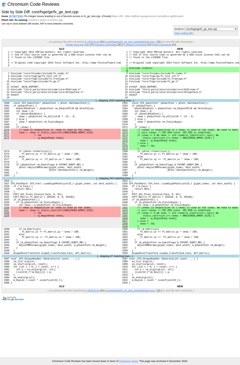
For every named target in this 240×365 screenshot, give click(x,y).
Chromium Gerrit (128, 361)
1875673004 (16, 16)
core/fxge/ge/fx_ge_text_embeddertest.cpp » (131, 41)
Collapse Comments (135, 44)
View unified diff (183, 33)
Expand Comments (106, 44)
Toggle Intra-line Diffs (77, 44)
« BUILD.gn (92, 41)
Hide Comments (162, 44)
